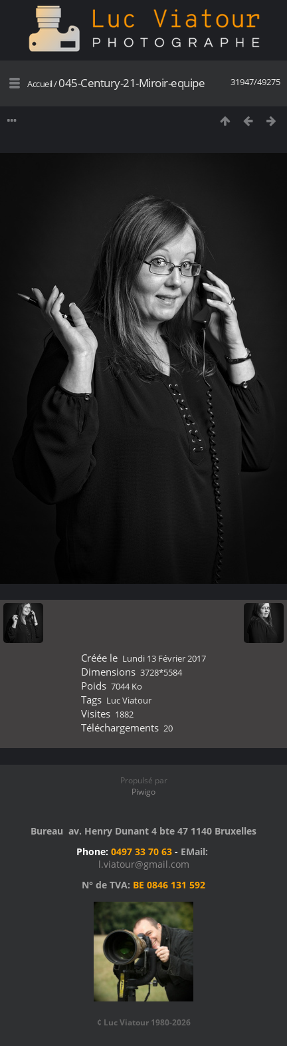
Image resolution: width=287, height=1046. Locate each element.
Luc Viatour (128, 700)
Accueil (39, 84)
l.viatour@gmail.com (143, 864)
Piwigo (143, 791)
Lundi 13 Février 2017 (164, 658)
